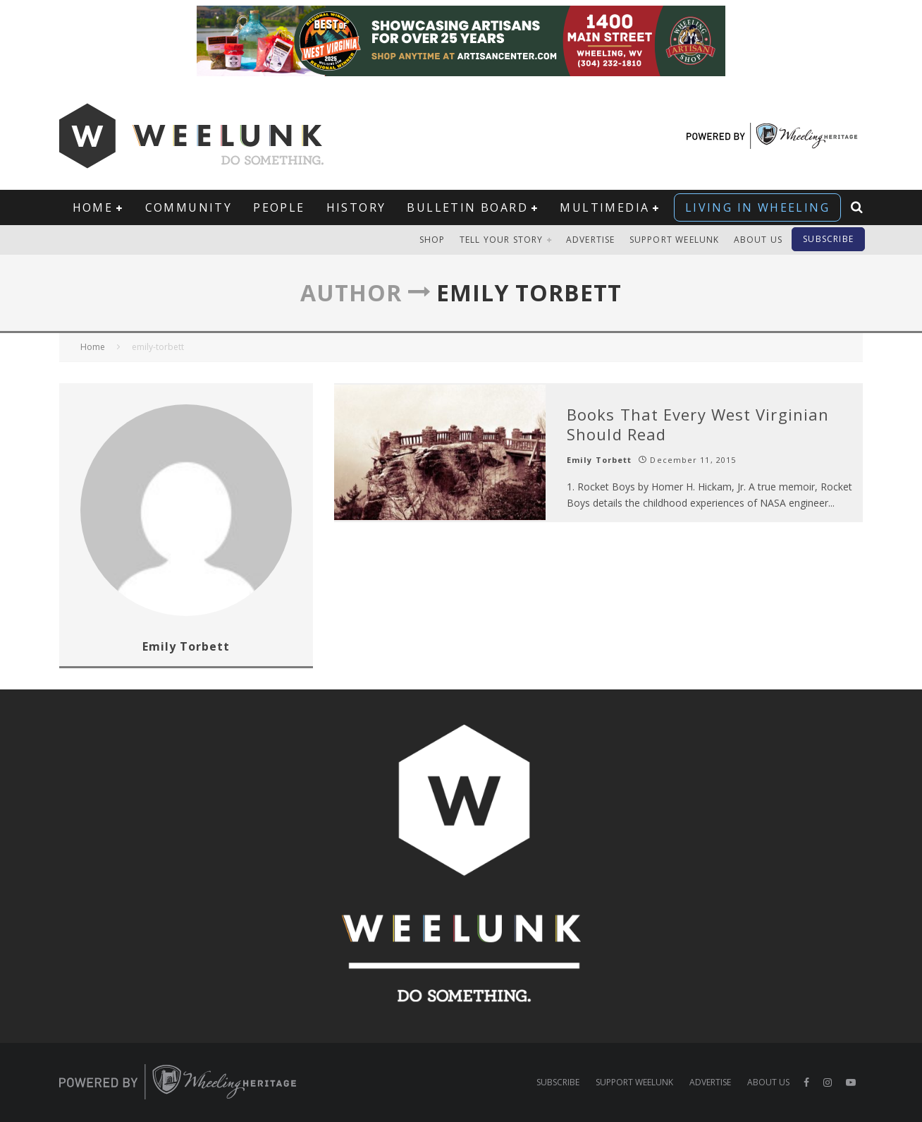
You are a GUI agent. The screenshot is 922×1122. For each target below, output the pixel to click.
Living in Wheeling (757, 207)
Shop (432, 240)
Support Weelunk (674, 240)
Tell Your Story (501, 240)
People (279, 207)
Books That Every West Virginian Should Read (698, 424)
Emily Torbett (599, 459)
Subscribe (828, 239)
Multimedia (604, 207)
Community (189, 207)
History (356, 207)
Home (93, 207)
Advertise (590, 240)
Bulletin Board (467, 207)
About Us (758, 240)
